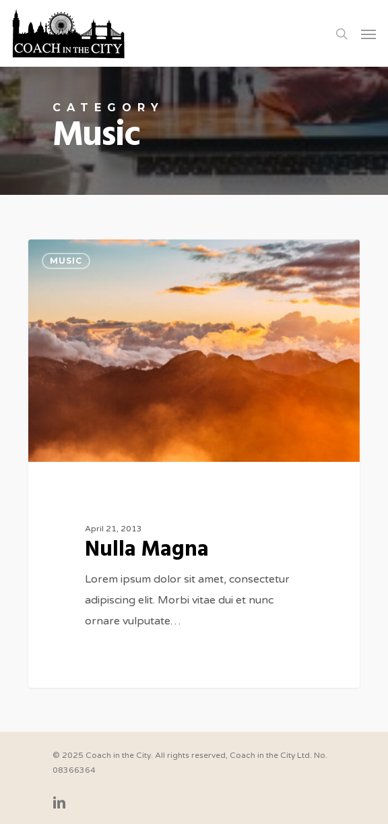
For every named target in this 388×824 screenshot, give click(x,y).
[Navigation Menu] (368, 33)
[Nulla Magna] (194, 463)
